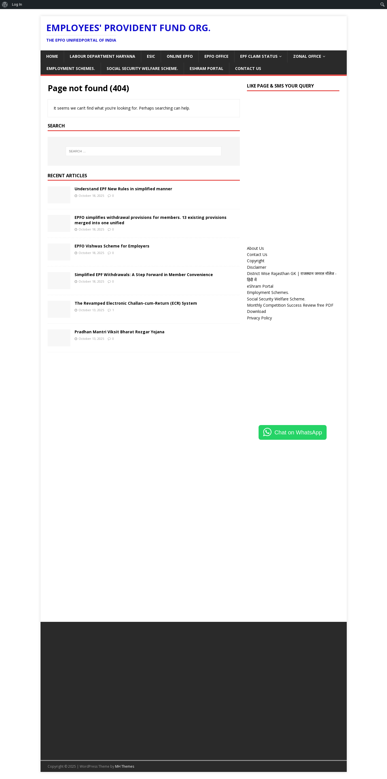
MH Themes (124, 766)
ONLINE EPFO (180, 56)
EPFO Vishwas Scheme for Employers (112, 246)
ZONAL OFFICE (307, 56)
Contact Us (248, 68)
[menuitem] (5, 4)
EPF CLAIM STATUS (259, 56)
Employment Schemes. (70, 68)
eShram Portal (206, 68)
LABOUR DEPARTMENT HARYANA (102, 56)
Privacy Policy (259, 318)
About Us (255, 248)
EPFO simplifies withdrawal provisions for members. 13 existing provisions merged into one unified (151, 220)
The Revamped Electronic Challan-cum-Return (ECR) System (136, 303)
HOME (52, 56)
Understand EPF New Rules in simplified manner (123, 188)
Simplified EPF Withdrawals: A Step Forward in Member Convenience (144, 274)
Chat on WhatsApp (298, 432)
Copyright (256, 260)
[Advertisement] (293, 196)
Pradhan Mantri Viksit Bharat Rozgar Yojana (119, 331)
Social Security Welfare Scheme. (142, 68)
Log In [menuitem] (17, 4)
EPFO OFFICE (216, 56)
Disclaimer (256, 267)
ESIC (151, 56)
